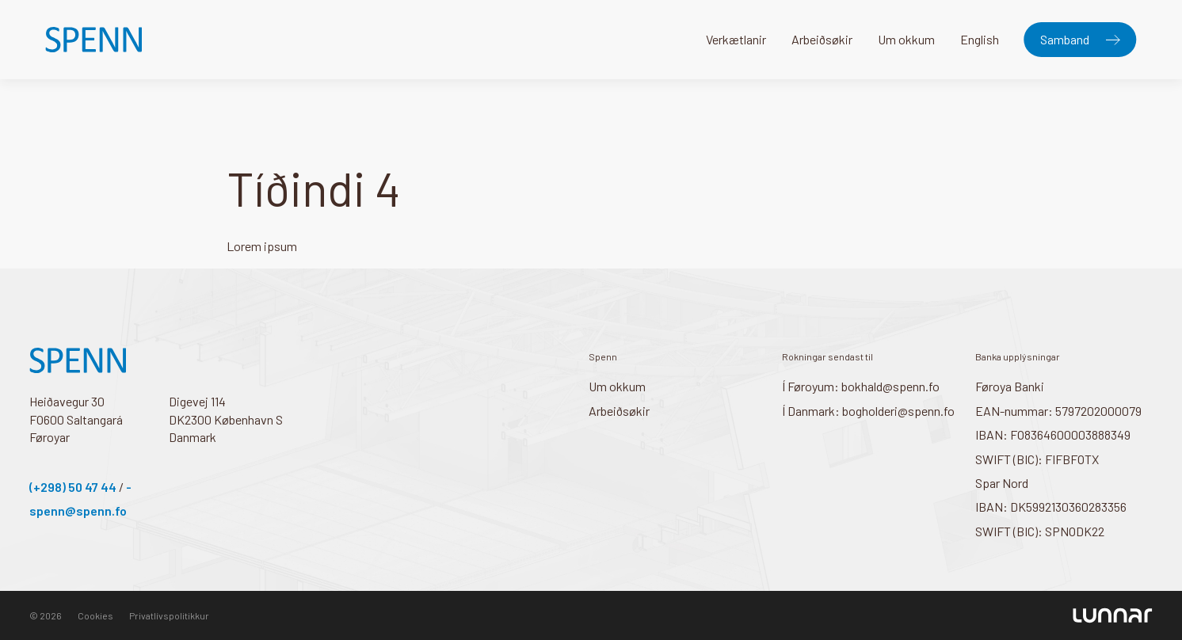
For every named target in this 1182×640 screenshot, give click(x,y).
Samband (1064, 39)
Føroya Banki (1009, 386)
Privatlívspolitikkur (169, 615)
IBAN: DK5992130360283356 (1051, 506)
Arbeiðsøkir (821, 39)
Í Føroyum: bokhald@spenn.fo (861, 386)
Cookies (95, 615)
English (979, 39)
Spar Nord (1001, 482)
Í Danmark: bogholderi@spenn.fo (868, 410)
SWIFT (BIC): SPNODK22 (1039, 531)
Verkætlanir (736, 39)
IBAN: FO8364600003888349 (1053, 434)
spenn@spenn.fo (78, 510)
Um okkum (906, 39)
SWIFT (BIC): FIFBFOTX (1037, 459)
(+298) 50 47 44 (72, 486)
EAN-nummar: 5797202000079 (1058, 410)
